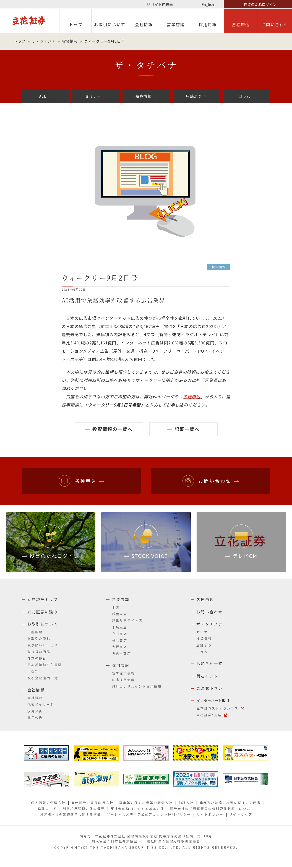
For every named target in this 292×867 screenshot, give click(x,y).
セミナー (93, 96)
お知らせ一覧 (209, 663)
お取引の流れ (38, 638)
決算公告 (35, 711)
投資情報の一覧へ (112, 429)
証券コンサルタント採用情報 (137, 686)
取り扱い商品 (38, 651)
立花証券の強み (42, 611)
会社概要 (35, 697)
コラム (244, 96)
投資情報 (70, 41)
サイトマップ (240, 814)
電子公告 (35, 717)
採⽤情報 (208, 24)
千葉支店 (119, 627)
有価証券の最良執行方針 (92, 802)
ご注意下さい (209, 688)
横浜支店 (119, 640)
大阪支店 (119, 646)
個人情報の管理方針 (48, 802)
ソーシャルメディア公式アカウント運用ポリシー (149, 814)
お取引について (109, 24)
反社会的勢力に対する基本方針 (137, 808)
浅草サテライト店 (127, 620)
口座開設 (35, 632)
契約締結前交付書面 (44, 664)
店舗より (194, 96)
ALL (43, 96)
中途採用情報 (123, 679)
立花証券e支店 (209, 715)
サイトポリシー (210, 814)
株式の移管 (37, 658)
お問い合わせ (275, 24)
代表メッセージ (40, 704)
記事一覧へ (187, 429)
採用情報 (121, 665)
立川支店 (119, 633)
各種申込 (241, 24)
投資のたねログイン (260, 4)
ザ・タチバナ (44, 41)
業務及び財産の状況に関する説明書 (230, 802)
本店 (116, 607)
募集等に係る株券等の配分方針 (146, 802)
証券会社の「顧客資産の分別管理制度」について (212, 808)
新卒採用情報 (123, 673)
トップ (75, 24)
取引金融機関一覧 (42, 678)
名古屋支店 (121, 653)
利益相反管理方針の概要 (84, 808)
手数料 (33, 671)
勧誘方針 (186, 802)
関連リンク (207, 676)
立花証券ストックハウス (217, 708)
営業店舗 (176, 24)
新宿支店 (119, 614)
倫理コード (47, 808)
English (208, 4)
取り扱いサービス (42, 645)
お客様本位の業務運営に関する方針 (70, 814)
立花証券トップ (42, 599)
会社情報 (144, 24)
